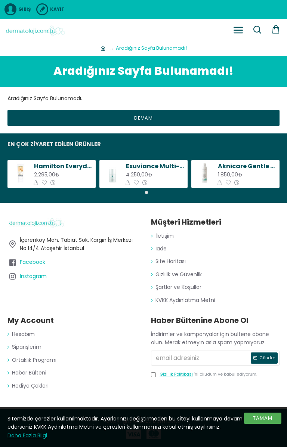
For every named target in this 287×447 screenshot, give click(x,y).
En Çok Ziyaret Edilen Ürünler (54, 144)
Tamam (262, 418)
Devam (143, 117)
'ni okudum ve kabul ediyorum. (204, 374)
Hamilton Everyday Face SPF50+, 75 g (63, 166)
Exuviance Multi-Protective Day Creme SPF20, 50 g (155, 166)
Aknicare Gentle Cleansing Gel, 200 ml (247, 166)
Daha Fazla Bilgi (27, 435)
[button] (140, 192)
